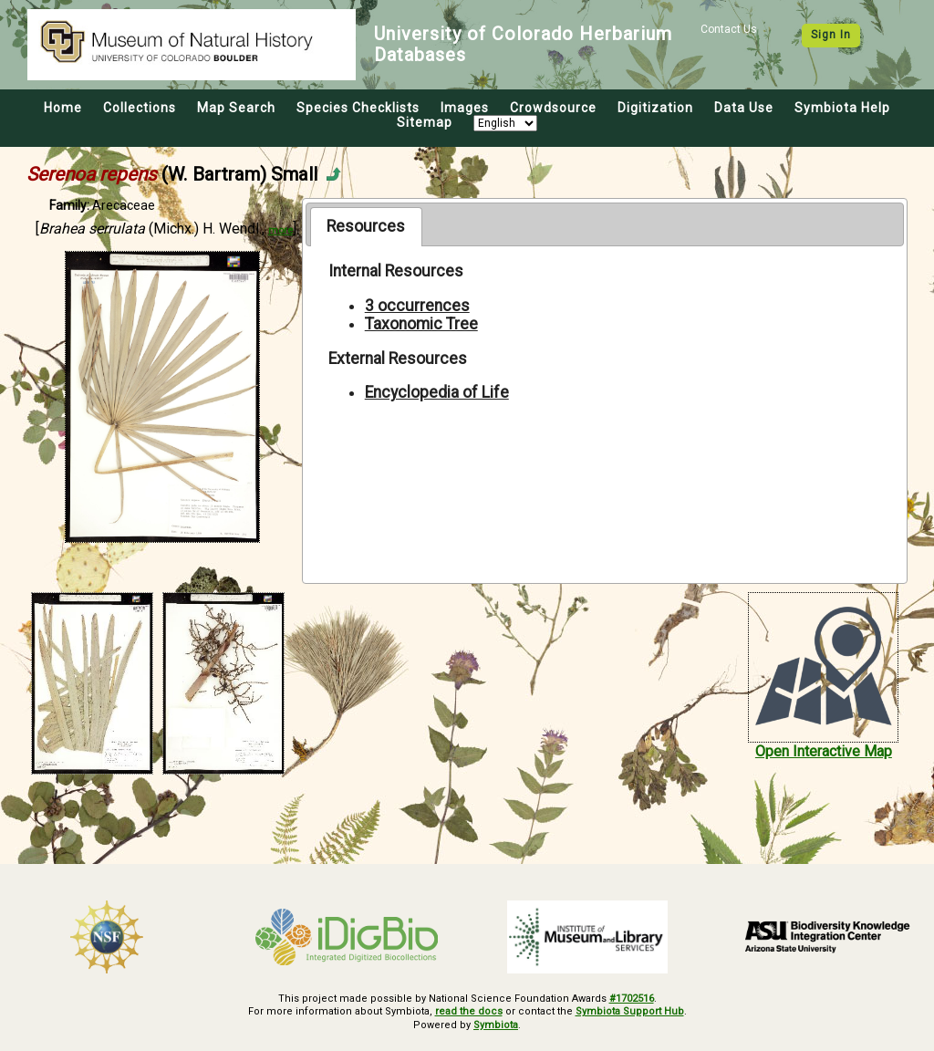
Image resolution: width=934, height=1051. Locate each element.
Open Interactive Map (823, 751)
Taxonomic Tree (421, 324)
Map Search (236, 107)
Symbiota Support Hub (630, 1011)
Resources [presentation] (366, 226)
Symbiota (495, 1025)
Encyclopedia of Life (437, 392)
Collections (139, 107)
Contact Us (728, 29)
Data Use (743, 107)
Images (465, 107)
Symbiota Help (842, 107)
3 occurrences (417, 306)
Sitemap (424, 122)
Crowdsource (553, 107)
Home (63, 107)
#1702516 (631, 998)
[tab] (366, 226)
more (280, 230)
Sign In (831, 34)
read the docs (469, 1011)
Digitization (655, 107)
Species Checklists (358, 107)
